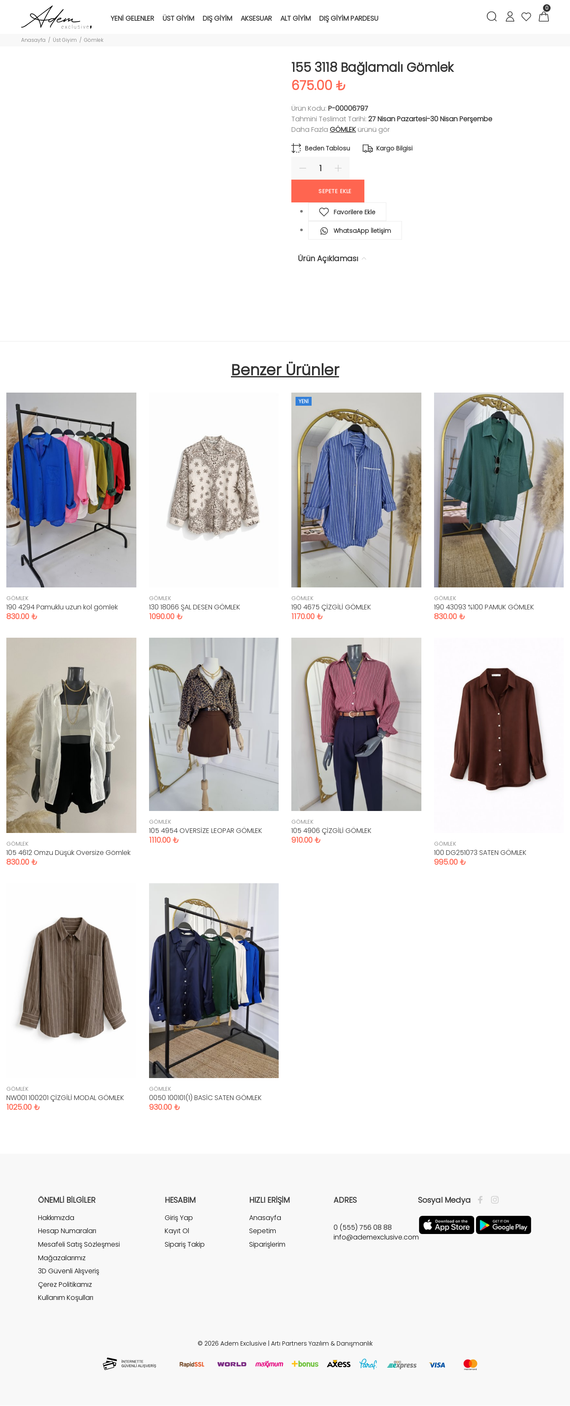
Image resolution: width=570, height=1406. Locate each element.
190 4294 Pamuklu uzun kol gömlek (62, 607)
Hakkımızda (56, 1218)
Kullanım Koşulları (65, 1297)
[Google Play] (503, 1224)
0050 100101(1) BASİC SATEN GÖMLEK (205, 1098)
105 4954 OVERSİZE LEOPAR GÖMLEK (205, 830)
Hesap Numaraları (67, 1231)
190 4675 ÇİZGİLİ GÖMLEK (331, 607)
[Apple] (446, 1224)
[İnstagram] (493, 1200)
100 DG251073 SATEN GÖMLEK (480, 852)
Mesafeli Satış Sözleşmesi (79, 1244)
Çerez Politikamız (65, 1284)
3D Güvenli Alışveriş (68, 1271)
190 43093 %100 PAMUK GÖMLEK (484, 607)
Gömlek (93, 40)
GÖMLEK (343, 129)
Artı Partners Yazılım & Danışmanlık (322, 1343)
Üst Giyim (65, 40)
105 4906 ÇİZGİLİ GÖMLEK (331, 830)
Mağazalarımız (62, 1258)
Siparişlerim (267, 1244)
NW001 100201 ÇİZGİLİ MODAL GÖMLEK (65, 1098)
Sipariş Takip (185, 1244)
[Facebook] (482, 1200)
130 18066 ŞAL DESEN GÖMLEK (194, 607)
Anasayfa (33, 40)
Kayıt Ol (177, 1231)
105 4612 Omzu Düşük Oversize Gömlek (68, 852)
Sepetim (262, 1231)
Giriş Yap (179, 1218)
